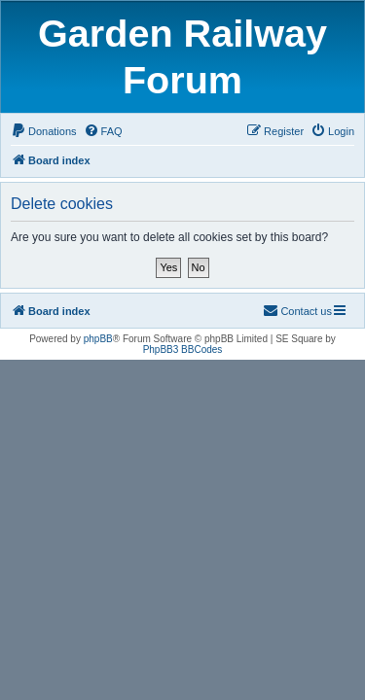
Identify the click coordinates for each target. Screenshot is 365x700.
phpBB (98, 338)
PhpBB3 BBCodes (183, 349)
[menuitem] (44, 131)
